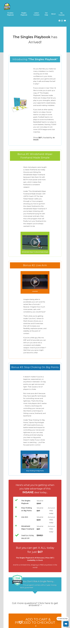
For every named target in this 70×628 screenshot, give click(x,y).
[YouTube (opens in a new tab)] (65, 21)
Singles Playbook (24, 14)
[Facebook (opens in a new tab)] (59, 21)
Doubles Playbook (10, 14)
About (53, 14)
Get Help (46, 14)
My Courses (61, 14)
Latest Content (36, 14)
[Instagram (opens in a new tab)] (62, 21)
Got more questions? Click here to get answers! (35, 604)
